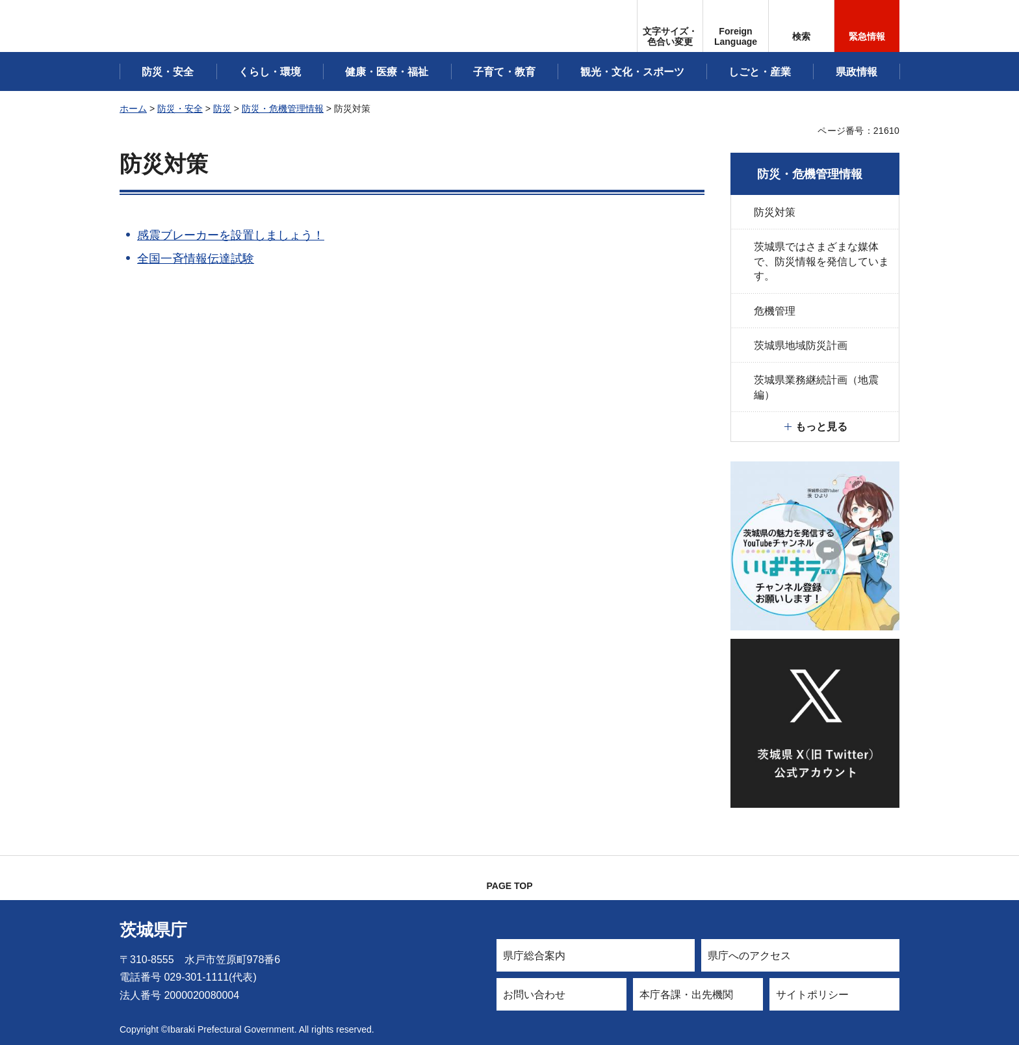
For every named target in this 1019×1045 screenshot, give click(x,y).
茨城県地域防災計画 (800, 345)
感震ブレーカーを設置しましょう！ (230, 235)
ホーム (133, 108)
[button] (735, 26)
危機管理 (774, 310)
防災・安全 (180, 108)
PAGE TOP (509, 886)
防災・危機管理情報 (283, 108)
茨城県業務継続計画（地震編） (816, 387)
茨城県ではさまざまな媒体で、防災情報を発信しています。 (821, 261)
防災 (222, 108)
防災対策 (774, 212)
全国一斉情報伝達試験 (195, 258)
